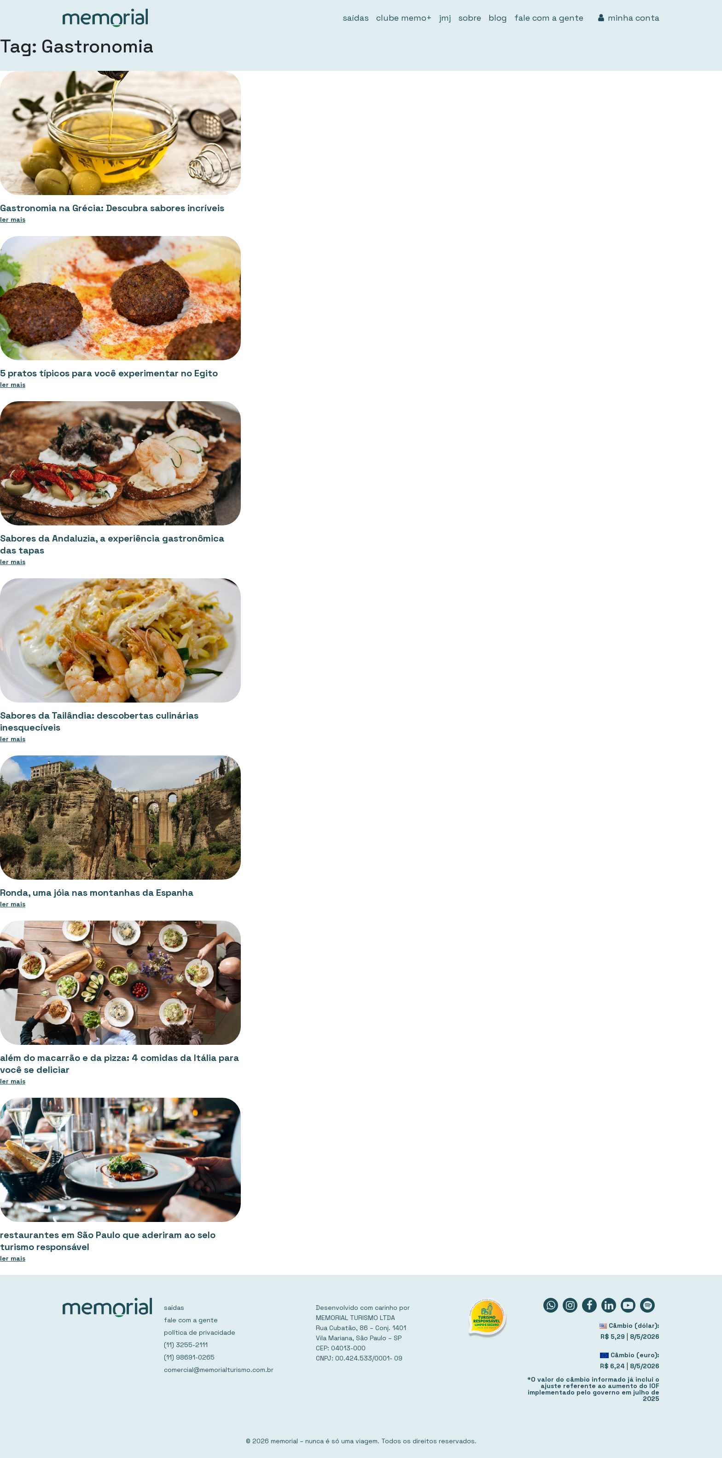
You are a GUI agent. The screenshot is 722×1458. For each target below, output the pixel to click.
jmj (445, 17)
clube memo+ (404, 17)
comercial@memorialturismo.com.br (219, 1370)
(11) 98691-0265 (189, 1357)
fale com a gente (548, 17)
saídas (356, 17)
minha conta (628, 17)
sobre (469, 17)
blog (498, 17)
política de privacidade (199, 1332)
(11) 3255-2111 (186, 1345)
